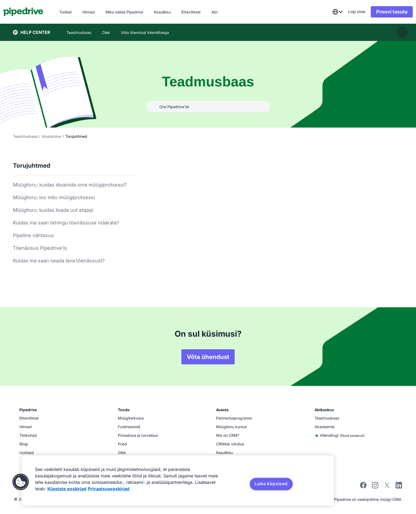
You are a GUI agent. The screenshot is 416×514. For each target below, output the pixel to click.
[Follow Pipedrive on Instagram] (375, 487)
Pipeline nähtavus (33, 235)
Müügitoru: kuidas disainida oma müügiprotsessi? (70, 185)
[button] (20, 482)
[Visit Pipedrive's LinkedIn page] (399, 486)
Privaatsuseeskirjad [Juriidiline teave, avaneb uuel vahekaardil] (108, 488)
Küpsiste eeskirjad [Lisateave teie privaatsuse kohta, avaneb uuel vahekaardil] (66, 488)
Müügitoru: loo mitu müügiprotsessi (54, 197)
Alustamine (51, 136)
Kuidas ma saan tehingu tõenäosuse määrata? (66, 223)
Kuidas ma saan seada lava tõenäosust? (59, 260)
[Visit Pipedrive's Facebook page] (363, 487)
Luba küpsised (271, 483)
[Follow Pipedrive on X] (387, 487)
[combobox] (327, 12)
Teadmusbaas (25, 136)
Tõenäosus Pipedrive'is (40, 248)
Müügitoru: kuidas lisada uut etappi (53, 210)
